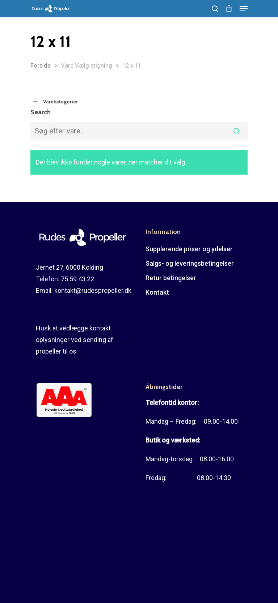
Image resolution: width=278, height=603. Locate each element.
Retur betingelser (171, 278)
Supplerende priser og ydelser (189, 249)
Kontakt (157, 292)
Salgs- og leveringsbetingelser (190, 263)
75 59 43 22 (77, 279)
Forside (40, 65)
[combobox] (139, 131)
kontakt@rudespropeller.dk (92, 290)
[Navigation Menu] (244, 8)
